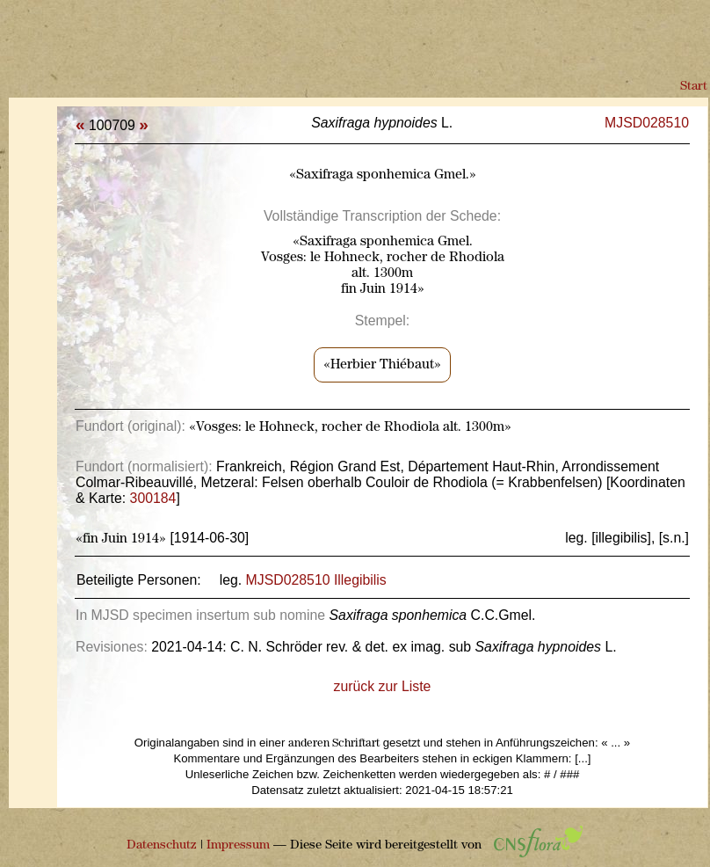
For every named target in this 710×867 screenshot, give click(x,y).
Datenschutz (162, 845)
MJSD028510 (647, 122)
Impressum (238, 845)
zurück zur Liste (382, 686)
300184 (153, 498)
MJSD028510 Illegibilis (316, 579)
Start (693, 86)
